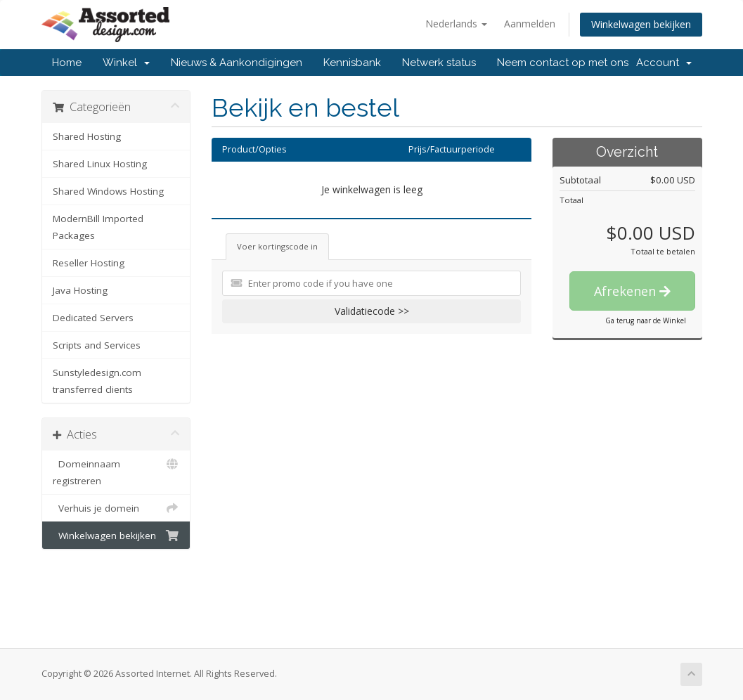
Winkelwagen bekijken (641, 24)
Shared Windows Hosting (108, 191)
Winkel (126, 62)
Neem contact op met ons (562, 62)
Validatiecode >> (372, 311)
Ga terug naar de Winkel (645, 320)
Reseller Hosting (88, 263)
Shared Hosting (87, 136)
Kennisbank (352, 62)
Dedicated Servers (93, 317)
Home (67, 62)
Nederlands (456, 23)
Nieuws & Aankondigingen (236, 62)
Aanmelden (529, 23)
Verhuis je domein (116, 508)
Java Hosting (80, 290)
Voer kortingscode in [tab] (277, 246)
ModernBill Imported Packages (98, 227)
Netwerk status (439, 62)
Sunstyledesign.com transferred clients (97, 381)
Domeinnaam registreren (116, 471)
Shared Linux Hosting (100, 163)
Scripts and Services (97, 345)
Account (664, 62)
